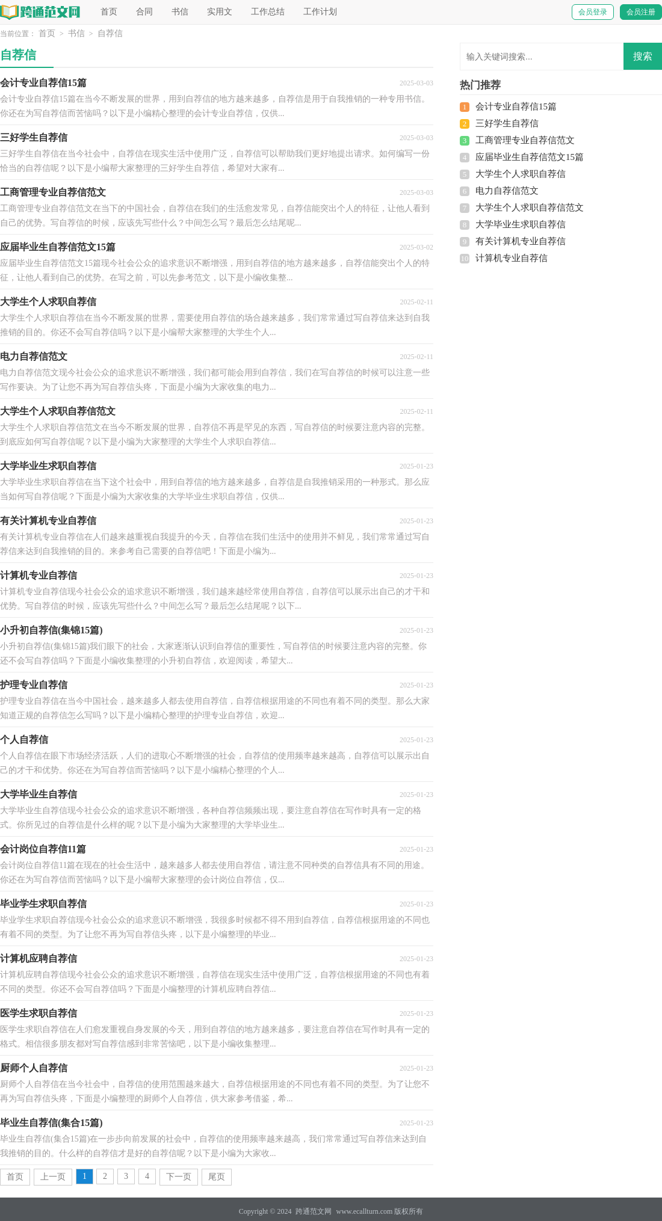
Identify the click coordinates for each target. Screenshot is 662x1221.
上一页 (53, 1176)
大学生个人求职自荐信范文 (529, 207)
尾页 (216, 1176)
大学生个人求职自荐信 (520, 174)
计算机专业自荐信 (511, 258)
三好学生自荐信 (507, 123)
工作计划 (320, 11)
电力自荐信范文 (507, 190)
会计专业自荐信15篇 (516, 106)
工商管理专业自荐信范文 (525, 140)
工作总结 (268, 11)
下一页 (178, 1176)
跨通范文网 (313, 1211)
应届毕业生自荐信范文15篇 (529, 157)
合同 (144, 11)
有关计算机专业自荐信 (520, 241)
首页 (109, 11)
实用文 (219, 11)
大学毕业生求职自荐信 (520, 224)
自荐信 (110, 33)
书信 (180, 11)
